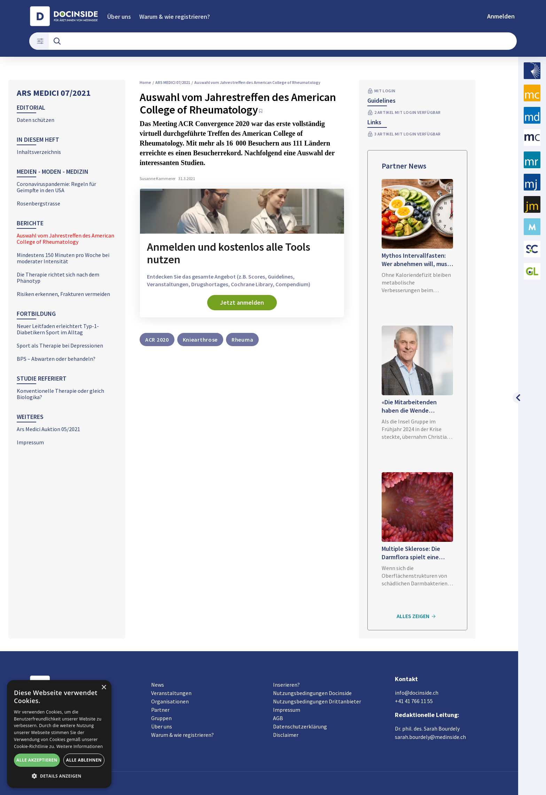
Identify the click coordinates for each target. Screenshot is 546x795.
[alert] (59, 734)
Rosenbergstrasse (38, 203)
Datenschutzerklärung (300, 726)
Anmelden (501, 16)
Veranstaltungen (171, 692)
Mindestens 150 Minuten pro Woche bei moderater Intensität (63, 258)
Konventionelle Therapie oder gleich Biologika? (60, 393)
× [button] (103, 687)
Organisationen (170, 701)
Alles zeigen (417, 616)
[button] (59, 776)
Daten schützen (35, 119)
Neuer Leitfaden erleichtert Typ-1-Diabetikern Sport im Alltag (58, 329)
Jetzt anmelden (242, 302)
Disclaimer (285, 734)
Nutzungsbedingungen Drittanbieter (317, 701)
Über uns (119, 17)
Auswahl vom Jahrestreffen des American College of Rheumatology (65, 238)
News (157, 684)
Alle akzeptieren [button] (36, 760)
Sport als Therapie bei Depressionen (60, 345)
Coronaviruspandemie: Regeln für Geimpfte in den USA (56, 187)
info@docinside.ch (416, 692)
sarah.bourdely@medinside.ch (430, 736)
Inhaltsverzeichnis (39, 151)
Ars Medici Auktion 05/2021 (48, 429)
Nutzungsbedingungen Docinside (312, 692)
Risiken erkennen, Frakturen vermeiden (63, 293)
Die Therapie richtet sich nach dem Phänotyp (58, 277)
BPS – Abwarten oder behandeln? (56, 358)
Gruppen (161, 718)
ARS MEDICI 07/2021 (54, 92)
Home (145, 82)
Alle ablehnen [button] (84, 760)
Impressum (30, 442)
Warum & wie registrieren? (174, 17)
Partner (160, 709)
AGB (278, 718)
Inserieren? (286, 684)
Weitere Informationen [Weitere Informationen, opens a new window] (79, 746)
